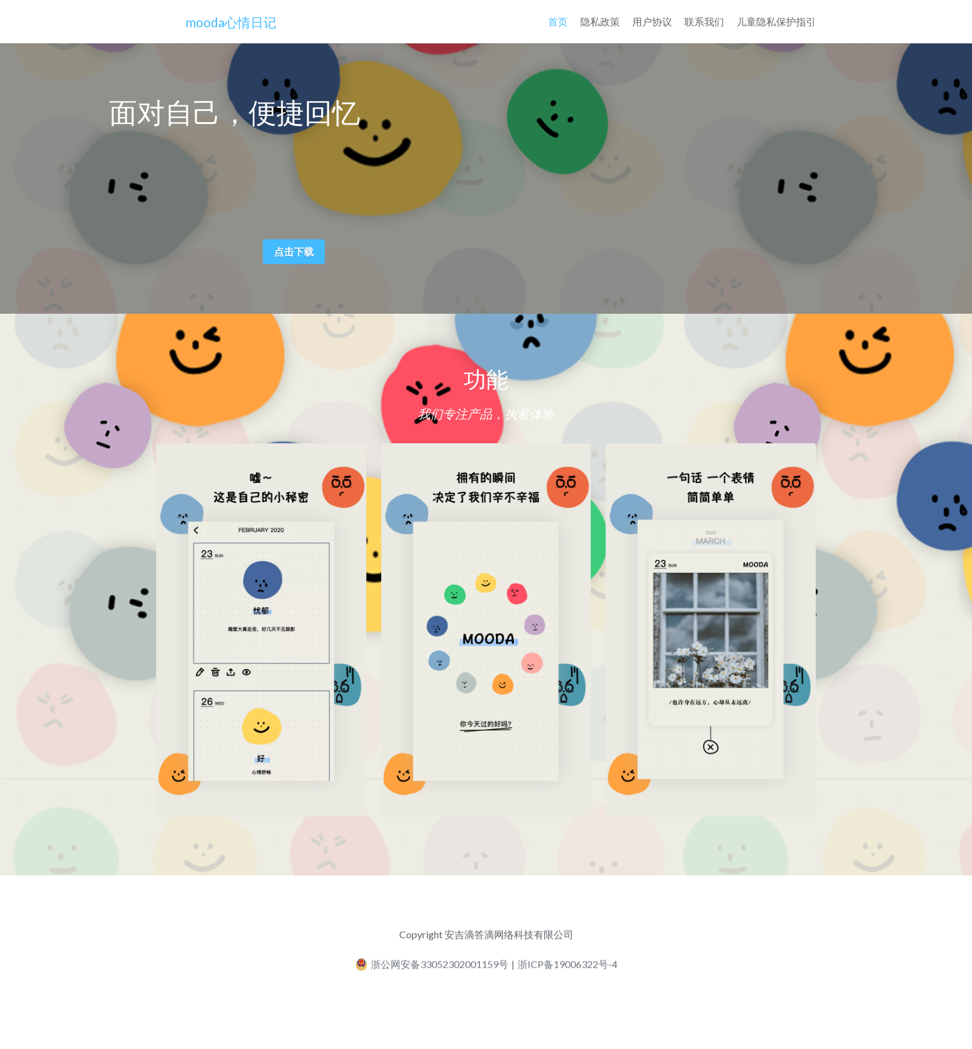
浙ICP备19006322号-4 (567, 968)
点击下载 (294, 251)
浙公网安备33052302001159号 (431, 968)
